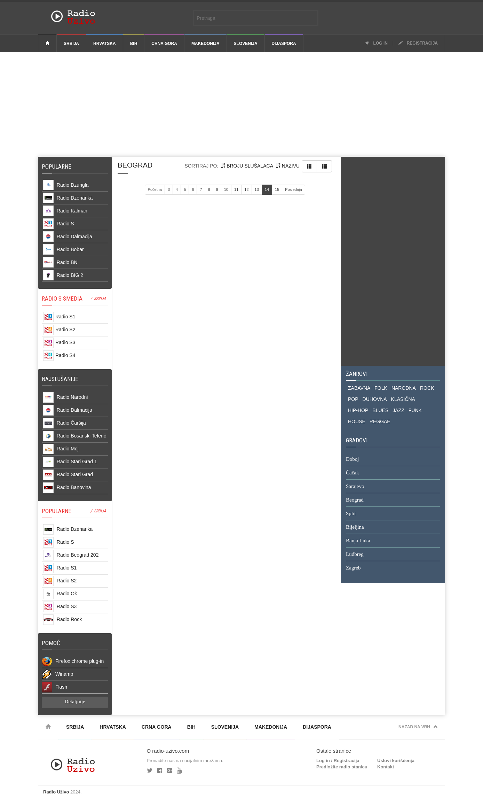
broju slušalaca (247, 166)
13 (257, 189)
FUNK (415, 410)
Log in (376, 43)
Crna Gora (164, 43)
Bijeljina (355, 527)
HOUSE (356, 421)
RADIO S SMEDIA (62, 298)
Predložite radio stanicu (341, 766)
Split (351, 514)
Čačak (352, 473)
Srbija (71, 43)
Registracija (418, 43)
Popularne (58, 166)
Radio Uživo (56, 792)
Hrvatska (104, 43)
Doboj (352, 459)
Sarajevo (355, 486)
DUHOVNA (375, 399)
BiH (133, 43)
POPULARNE (56, 510)
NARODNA (403, 388)
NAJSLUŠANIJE (60, 378)
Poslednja (293, 189)
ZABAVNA (359, 388)
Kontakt (385, 766)
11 (236, 189)
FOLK (380, 388)
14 (267, 189)
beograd (135, 165)
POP (353, 399)
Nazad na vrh (418, 726)
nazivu (288, 166)
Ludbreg (355, 554)
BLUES (380, 410)
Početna (155, 189)
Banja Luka (358, 541)
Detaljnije (75, 701)
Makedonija (205, 43)
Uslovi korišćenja (395, 760)
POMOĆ (51, 643)
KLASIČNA (403, 399)
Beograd (355, 500)
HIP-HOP (358, 410)
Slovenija (246, 43)
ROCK (427, 388)
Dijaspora (284, 43)
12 (246, 189)
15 (277, 189)
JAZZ (398, 410)
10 (226, 189)
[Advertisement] (241, 104)
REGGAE (380, 421)
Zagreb (353, 568)
